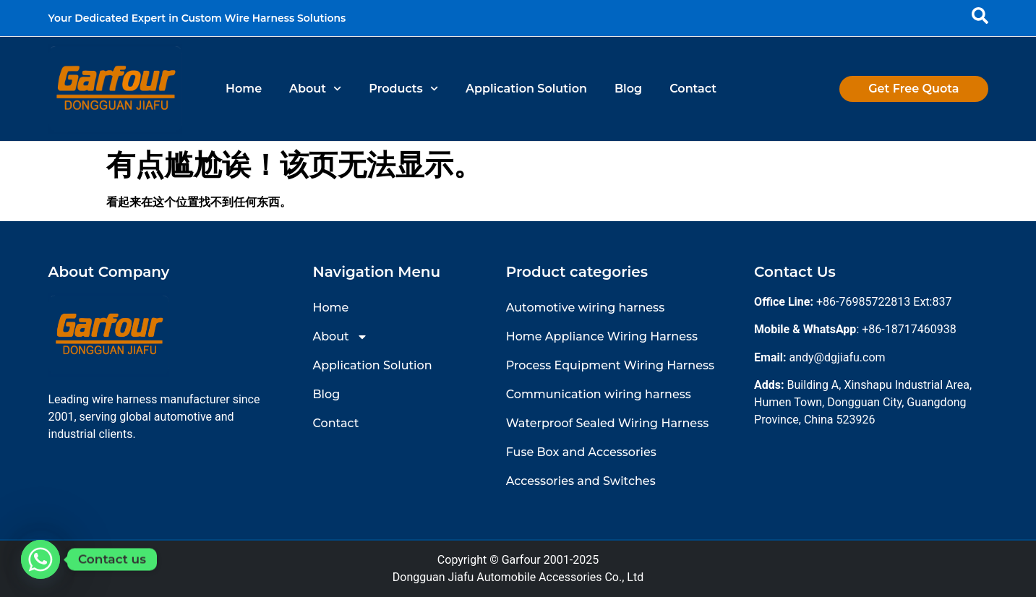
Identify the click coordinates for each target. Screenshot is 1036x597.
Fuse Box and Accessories (581, 452)
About (315, 88)
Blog (628, 88)
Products (403, 88)
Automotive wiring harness (585, 307)
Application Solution (526, 88)
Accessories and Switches (581, 481)
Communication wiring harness (598, 394)
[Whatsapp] (40, 559)
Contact (692, 88)
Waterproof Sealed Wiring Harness (607, 423)
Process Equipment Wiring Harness (610, 365)
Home (244, 88)
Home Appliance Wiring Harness (602, 336)
